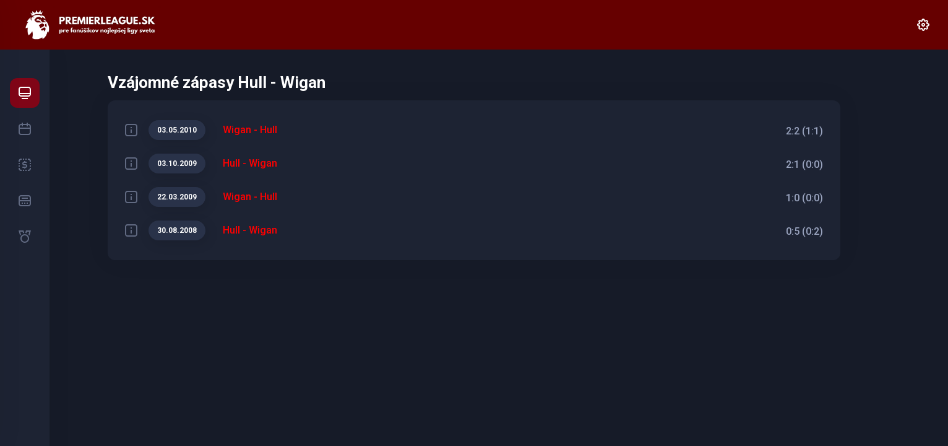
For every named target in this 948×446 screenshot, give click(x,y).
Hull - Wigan (250, 163)
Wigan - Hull (250, 130)
